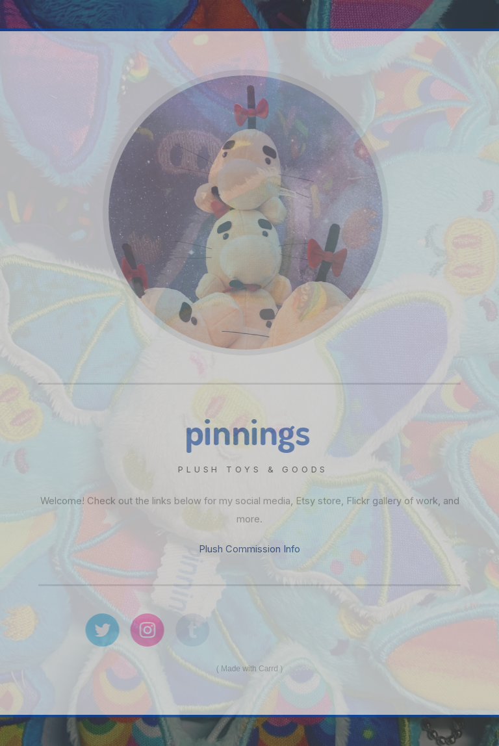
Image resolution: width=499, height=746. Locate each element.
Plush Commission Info (249, 549)
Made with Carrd (249, 668)
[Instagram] (149, 630)
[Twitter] (105, 630)
